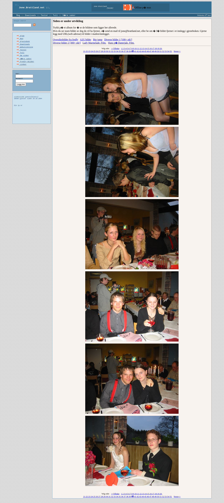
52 (163, 51)
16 (151, 48)
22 (87, 51)
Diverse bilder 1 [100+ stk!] (118, 39)
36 (122, 51)
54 (168, 51)
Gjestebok (23, 43)
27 (99, 51)
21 (84, 51)
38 (127, 51)
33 (115, 51)
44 (143, 51)
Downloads (30, 15)
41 (135, 51)
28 (102, 51)
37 (125, 51)
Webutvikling (24, 49)
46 (148, 51)
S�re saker (69, 15)
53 (166, 51)
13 (143, 48)
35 (120, 51)
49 (155, 51)
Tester (44, 15)
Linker (21, 67)
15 (148, 48)
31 (110, 51)
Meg (18, 15)
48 (153, 51)
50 (158, 51)
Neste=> (177, 51)
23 (89, 51)
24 (92, 51)
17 (153, 48)
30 (107, 51)
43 (140, 51)
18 (156, 48)
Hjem (20, 36)
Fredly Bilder (25, 64)
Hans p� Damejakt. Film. (121, 43)
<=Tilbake (115, 48)
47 (150, 51)
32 (112, 51)
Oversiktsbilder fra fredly (65, 39)
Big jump (97, 39)
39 (130, 51)
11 (138, 48)
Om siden (22, 58)
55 (171, 51)
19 (158, 48)
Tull (55, 15)
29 (104, 51)
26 (97, 51)
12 (141, 48)
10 (136, 48)
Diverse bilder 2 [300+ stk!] (67, 43)
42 (138, 51)
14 (146, 48)
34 (117, 51)
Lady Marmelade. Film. (94, 43)
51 (161, 51)
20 (161, 48)
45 (145, 51)
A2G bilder (85, 39)
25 (94, 51)
